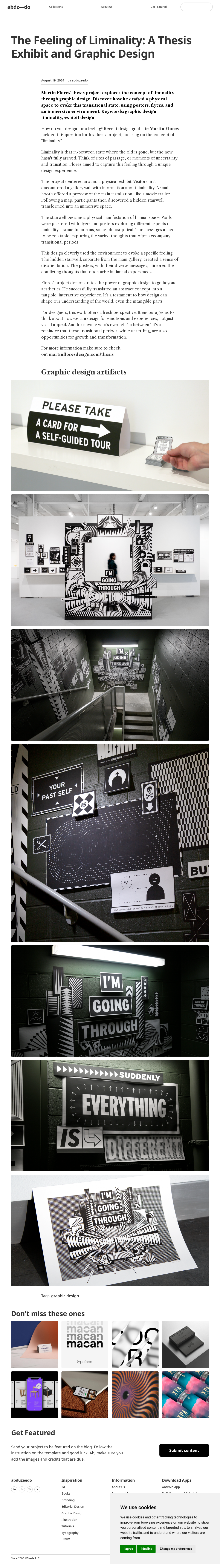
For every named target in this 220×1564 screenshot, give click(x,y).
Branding (68, 1500)
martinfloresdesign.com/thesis (81, 354)
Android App (171, 1487)
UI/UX (65, 1539)
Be (14, 1489)
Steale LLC (33, 1558)
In (22, 1489)
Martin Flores (164, 128)
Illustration (69, 1520)
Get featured (159, 7)
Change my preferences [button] (176, 1548)
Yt (29, 1489)
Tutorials (67, 1526)
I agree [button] (128, 1548)
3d (63, 1487)
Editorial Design (72, 1506)
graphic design (65, 1295)
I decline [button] (146, 1548)
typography (69, 1533)
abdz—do (18, 6)
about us (118, 1487)
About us (106, 7)
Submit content (184, 1450)
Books (65, 1493)
